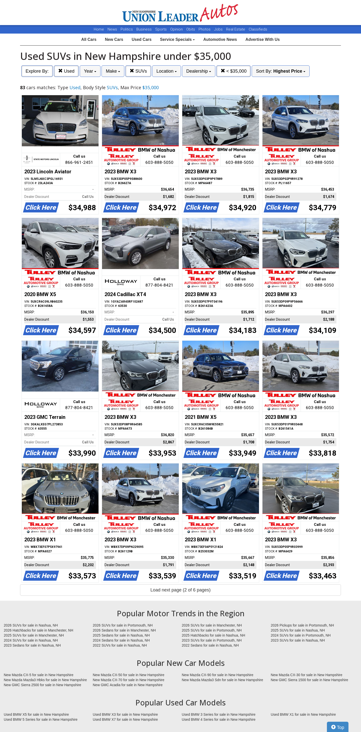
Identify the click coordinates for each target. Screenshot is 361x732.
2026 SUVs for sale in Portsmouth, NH (123, 625)
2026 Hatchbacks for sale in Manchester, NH (38, 630)
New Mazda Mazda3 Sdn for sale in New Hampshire (222, 680)
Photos (205, 29)
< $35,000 (234, 71)
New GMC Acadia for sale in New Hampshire (128, 685)
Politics (127, 29)
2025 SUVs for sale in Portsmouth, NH (212, 630)
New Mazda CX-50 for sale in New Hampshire (128, 675)
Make (113, 71)
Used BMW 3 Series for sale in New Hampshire (218, 714)
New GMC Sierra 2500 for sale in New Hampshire (42, 685)
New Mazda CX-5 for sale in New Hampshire (38, 675)
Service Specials (177, 39)
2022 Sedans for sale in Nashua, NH (210, 645)
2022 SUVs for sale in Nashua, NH (120, 645)
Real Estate (236, 29)
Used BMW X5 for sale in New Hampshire (36, 714)
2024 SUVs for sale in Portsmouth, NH (301, 635)
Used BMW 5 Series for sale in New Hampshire (40, 719)
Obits (191, 29)
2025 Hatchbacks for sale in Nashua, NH (213, 635)
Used (66, 71)
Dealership (198, 71)
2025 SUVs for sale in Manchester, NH (34, 635)
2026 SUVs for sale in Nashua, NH (31, 625)
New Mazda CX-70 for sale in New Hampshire (128, 680)
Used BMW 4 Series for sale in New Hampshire (218, 719)
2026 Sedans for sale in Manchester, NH (124, 630)
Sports (161, 29)
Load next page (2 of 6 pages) (180, 589)
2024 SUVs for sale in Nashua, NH (31, 640)
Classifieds (258, 29)
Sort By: (280, 71)
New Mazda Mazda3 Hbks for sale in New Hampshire (45, 680)
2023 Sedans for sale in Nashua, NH (32, 645)
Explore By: (37, 71)
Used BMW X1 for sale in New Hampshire (303, 714)
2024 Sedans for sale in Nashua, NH (121, 640)
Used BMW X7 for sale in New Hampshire (125, 719)
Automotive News (220, 39)
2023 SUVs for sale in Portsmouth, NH (212, 640)
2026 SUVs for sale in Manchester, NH (212, 625)
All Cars (88, 39)
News (112, 29)
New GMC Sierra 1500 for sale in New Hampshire (309, 680)
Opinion (177, 29)
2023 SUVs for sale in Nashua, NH (298, 640)
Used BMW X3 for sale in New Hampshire (125, 714)
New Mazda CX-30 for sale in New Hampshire (306, 675)
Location (166, 71)
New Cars (114, 39)
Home (99, 29)
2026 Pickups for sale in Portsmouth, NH (302, 625)
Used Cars (141, 39)
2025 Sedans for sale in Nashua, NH (121, 635)
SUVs (138, 71)
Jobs (219, 29)
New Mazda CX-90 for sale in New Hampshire (217, 675)
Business (144, 29)
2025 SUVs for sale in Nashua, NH (298, 630)
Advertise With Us (262, 39)
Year (90, 71)
